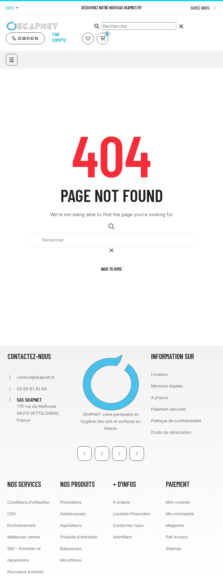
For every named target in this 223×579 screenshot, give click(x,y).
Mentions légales (167, 385)
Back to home (111, 269)
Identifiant (122, 536)
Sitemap (173, 548)
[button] (25, 38)
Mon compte (178, 502)
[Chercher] (139, 26)
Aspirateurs (71, 525)
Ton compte (59, 37)
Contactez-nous (128, 525)
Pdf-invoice (177, 536)
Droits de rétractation (171, 432)
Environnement (21, 525)
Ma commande (180, 513)
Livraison (159, 374)
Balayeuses (71, 548)
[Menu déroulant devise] (12, 8)
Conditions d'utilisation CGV (28, 508)
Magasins (175, 525)
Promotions (70, 502)
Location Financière (131, 513)
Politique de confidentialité (176, 420)
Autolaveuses (72, 513)
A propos (159, 397)
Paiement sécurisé (168, 409)
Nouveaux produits (25, 571)
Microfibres (70, 560)
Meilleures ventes (23, 536)
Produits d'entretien (78, 536)
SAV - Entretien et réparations (24, 554)
